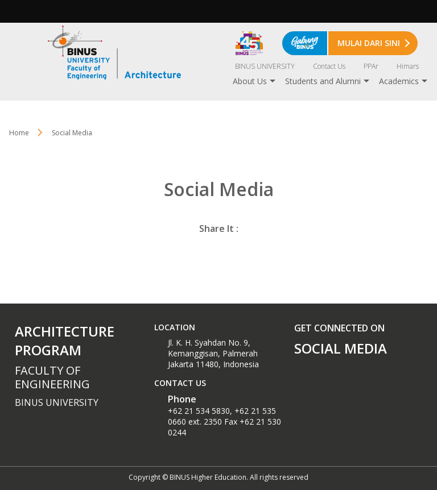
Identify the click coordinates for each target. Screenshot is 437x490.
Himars (408, 66)
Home (19, 133)
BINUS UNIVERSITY (265, 66)
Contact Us (329, 66)
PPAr (371, 66)
